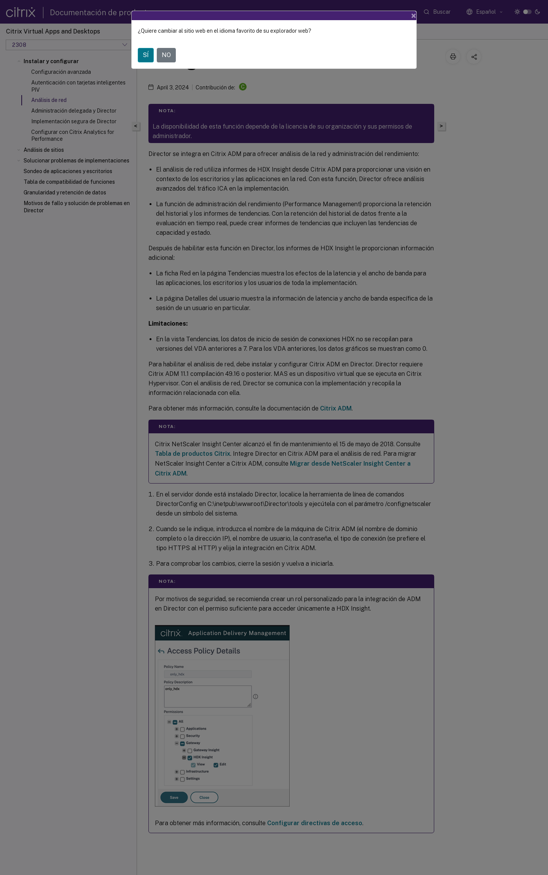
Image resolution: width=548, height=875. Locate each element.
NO (166, 55)
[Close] (413, 15)
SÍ (146, 55)
